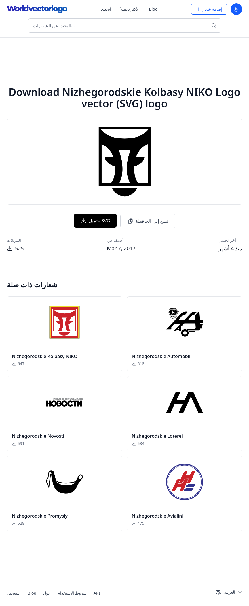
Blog (153, 9)
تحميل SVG (95, 221)
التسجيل (14, 593)
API (97, 593)
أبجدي (106, 9)
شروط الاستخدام (72, 593)
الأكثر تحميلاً (130, 9)
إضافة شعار (209, 9)
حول (47, 593)
